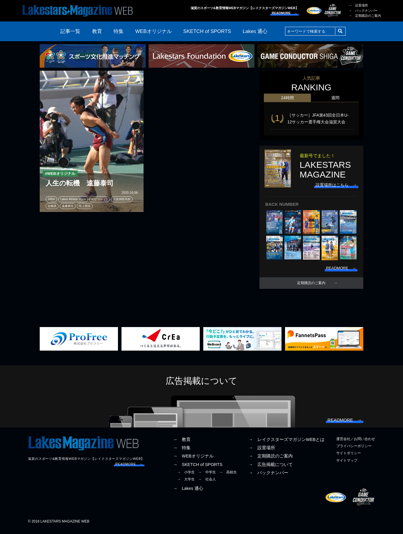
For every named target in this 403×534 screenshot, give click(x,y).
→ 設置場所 (358, 5)
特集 (119, 31)
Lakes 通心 (255, 31)
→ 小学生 (186, 476)
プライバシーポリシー (354, 450)
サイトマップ (346, 464)
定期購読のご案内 (311, 285)
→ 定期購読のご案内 (365, 15)
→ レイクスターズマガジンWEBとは (286, 443)
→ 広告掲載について (271, 468)
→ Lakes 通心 (188, 492)
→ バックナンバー (363, 10)
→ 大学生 (186, 483)
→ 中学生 (207, 476)
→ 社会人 (207, 483)
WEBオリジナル (153, 31)
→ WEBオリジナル (193, 460)
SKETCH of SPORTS (207, 31)
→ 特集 (182, 451)
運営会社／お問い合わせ (355, 443)
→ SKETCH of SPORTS (197, 468)
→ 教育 (182, 443)
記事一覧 (70, 31)
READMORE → (284, 13)
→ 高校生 (228, 476)
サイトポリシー (348, 457)
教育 (97, 31)
